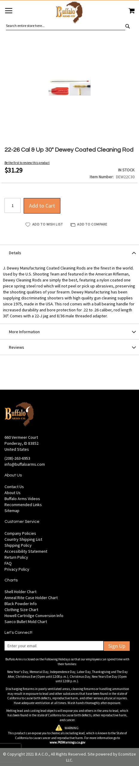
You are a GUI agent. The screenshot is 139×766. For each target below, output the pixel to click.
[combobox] (65, 25)
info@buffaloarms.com (24, 464)
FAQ (8, 563)
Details (15, 252)
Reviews (16, 347)
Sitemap (11, 510)
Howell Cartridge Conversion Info (33, 615)
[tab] (69, 252)
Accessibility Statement (25, 551)
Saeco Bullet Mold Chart (25, 621)
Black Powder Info (20, 603)
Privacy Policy (16, 569)
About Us (12, 492)
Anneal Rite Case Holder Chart (31, 597)
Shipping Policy (18, 545)
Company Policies (20, 533)
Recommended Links (23, 504)
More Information (24, 331)
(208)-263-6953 (17, 458)
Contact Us (14, 486)
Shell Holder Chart (20, 591)
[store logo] (69, 13)
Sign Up (116, 645)
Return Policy (16, 557)
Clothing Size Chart (21, 609)
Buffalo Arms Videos (22, 498)
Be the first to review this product (27, 163)
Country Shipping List (23, 539)
